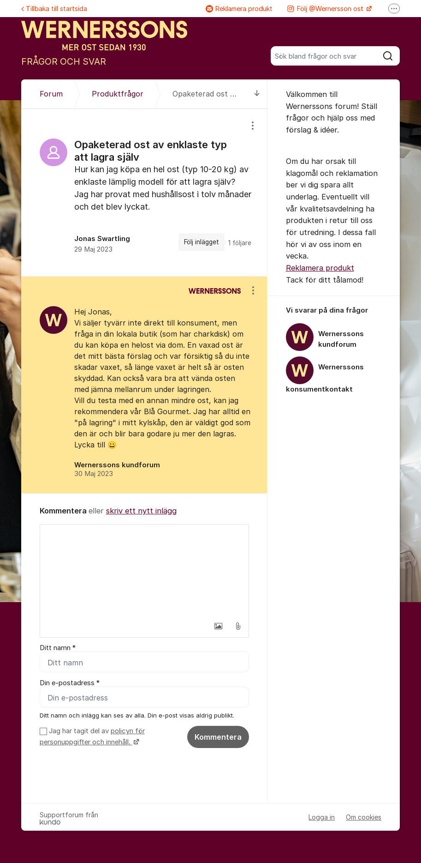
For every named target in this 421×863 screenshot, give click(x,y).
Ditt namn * (58, 648)
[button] (218, 626)
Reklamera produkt (239, 8)
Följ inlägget (201, 242)
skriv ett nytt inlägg (141, 510)
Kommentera (218, 737)
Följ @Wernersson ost (326, 8)
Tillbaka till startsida (54, 8)
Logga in (321, 817)
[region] (144, 192)
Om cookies (363, 817)
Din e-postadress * (70, 683)
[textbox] (144, 571)
